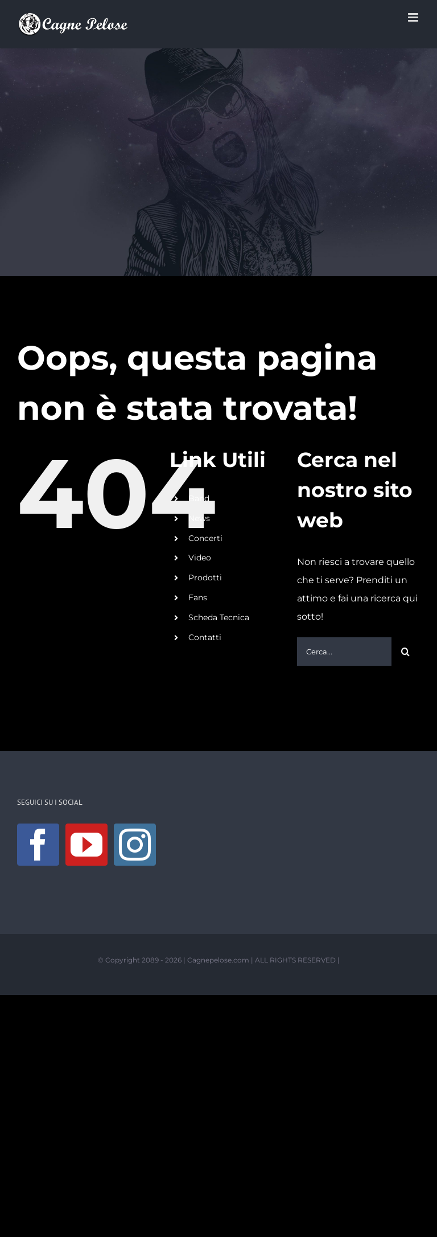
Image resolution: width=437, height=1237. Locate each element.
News (199, 518)
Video (199, 557)
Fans (197, 597)
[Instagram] (135, 845)
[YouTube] (86, 845)
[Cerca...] (344, 651)
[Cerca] (405, 651)
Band (198, 498)
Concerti (205, 538)
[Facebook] (38, 845)
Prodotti (205, 577)
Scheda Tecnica (218, 617)
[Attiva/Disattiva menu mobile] (414, 17)
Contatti (204, 637)
